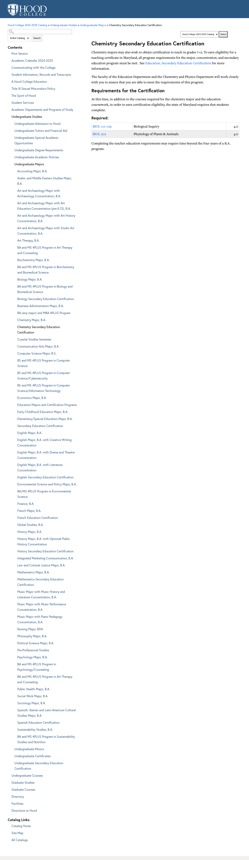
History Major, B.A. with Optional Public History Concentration (43, 541)
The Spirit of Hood (23, 95)
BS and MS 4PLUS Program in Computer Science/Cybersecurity (43, 375)
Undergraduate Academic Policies (36, 157)
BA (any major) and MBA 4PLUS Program (43, 313)
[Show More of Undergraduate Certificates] (12, 755)
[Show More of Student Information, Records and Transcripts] (9, 74)
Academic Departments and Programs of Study (42, 109)
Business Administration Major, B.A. (40, 306)
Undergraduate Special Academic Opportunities (36, 140)
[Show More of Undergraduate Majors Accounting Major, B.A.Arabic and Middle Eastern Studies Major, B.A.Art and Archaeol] (12, 163)
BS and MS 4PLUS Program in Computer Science (43, 363)
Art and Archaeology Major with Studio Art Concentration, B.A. (45, 230)
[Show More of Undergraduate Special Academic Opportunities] (12, 137)
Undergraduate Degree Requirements (38, 150)
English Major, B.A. (29, 433)
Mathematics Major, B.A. (33, 572)
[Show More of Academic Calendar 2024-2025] (9, 60)
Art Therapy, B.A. (28, 240)
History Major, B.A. (29, 532)
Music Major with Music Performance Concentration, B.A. (41, 607)
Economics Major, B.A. (32, 398)
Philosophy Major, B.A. (32, 636)
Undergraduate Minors (29, 749)
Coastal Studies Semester (34, 339)
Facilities (17, 803)
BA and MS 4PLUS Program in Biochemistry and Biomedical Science (45, 269)
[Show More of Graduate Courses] (9, 789)
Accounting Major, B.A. (32, 171)
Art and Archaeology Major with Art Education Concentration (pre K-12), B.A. (44, 205)
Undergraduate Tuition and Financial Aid (40, 131)
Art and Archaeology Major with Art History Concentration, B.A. (46, 218)
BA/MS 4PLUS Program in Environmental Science (44, 494)
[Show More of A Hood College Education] (9, 81)
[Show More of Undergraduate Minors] (12, 748)
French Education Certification (37, 518)
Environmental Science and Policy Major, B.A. (47, 484)
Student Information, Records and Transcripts (41, 74)
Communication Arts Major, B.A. (38, 346)
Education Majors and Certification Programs (47, 405)
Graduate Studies (22, 782)
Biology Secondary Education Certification (45, 299)
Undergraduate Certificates (32, 756)
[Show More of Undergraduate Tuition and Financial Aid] (12, 130)
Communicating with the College (33, 67)
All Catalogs (19, 840)
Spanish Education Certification (38, 722)
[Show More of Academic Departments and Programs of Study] (9, 109)
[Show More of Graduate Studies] (9, 782)
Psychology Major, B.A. (32, 657)
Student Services (22, 102)
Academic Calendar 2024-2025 (32, 60)
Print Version (19, 53)
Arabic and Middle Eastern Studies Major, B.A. (44, 181)
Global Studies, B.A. (30, 525)
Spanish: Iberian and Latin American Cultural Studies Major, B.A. (46, 712)
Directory (17, 796)
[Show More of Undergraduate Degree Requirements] (12, 149)
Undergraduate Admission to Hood (37, 123)
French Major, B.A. (29, 511)
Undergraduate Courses (27, 775)
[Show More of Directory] (9, 796)
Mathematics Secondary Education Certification (40, 582)
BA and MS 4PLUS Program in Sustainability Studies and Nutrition (46, 739)
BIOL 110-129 (102, 126)
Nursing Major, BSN (30, 629)
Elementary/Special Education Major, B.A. (45, 419)
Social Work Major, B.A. (32, 696)
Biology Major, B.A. (29, 279)
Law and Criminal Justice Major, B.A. (41, 565)
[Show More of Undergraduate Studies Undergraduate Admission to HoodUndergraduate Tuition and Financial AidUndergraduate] (9, 116)
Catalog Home (21, 826)
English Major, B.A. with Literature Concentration (39, 467)
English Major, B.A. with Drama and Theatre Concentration (46, 455)
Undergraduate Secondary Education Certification (38, 765)
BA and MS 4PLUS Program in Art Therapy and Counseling (44, 250)
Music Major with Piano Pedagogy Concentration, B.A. (39, 619)
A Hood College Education (29, 81)
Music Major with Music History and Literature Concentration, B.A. (41, 594)
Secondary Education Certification (40, 426)
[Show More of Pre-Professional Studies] (15, 649)
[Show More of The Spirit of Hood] (9, 95)
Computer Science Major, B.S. (36, 353)
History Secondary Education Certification (45, 551)
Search (37, 38)
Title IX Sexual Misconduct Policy (33, 88)
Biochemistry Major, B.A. (33, 260)
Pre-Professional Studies (33, 650)
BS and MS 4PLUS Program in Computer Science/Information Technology (43, 388)
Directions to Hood (24, 810)
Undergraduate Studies (26, 116)
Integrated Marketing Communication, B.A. (45, 558)
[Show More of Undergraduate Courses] (9, 775)
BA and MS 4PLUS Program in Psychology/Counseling (36, 667)
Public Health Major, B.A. (33, 689)
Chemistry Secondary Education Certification (38, 329)
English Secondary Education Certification (45, 477)
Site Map (17, 833)
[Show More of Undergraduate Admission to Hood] (12, 123)
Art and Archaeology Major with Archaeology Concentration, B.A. (39, 193)
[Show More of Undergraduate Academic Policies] (12, 156)
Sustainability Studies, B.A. (35, 729)
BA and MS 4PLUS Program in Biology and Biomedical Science (45, 289)
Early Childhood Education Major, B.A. (42, 412)
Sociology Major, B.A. (31, 703)
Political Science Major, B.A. (35, 643)
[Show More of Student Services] (9, 102)
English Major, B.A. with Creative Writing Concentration (44, 442)
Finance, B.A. (25, 504)
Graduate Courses (23, 789)
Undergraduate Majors (93, 25)
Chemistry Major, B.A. (31, 320)
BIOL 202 (99, 134)
